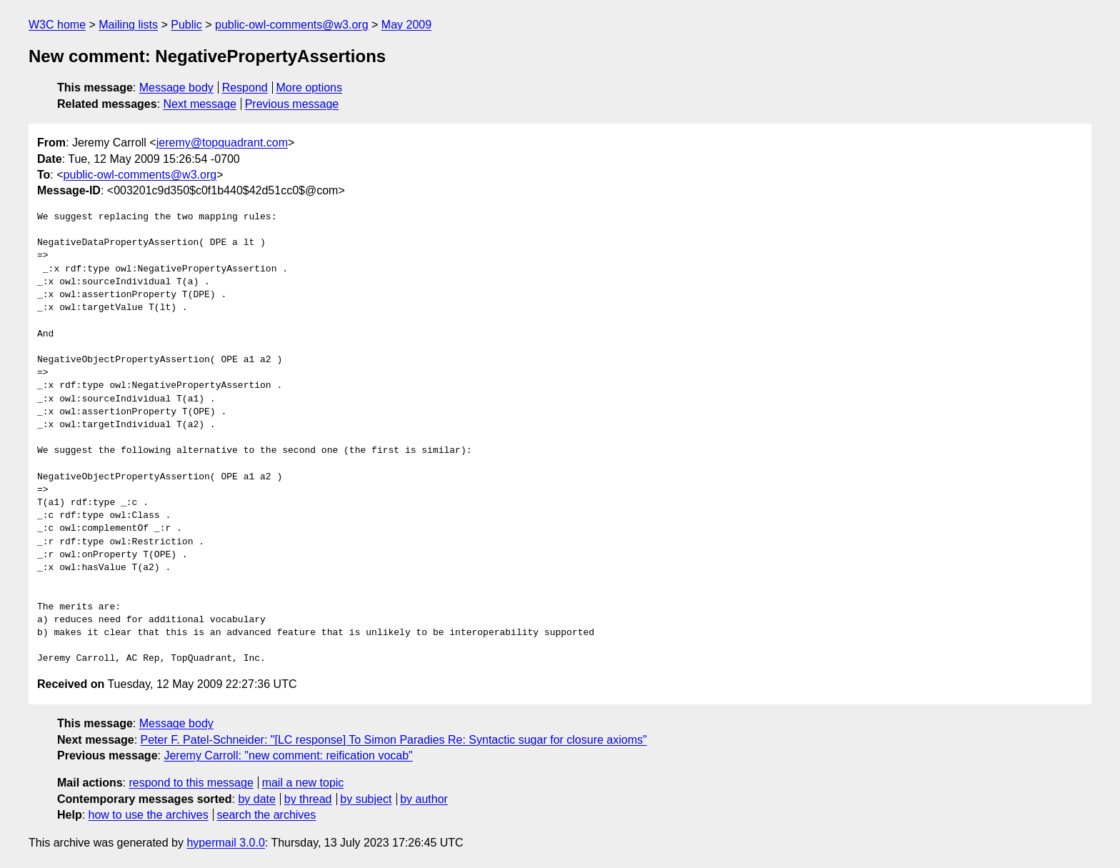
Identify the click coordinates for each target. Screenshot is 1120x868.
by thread (308, 799)
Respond (245, 87)
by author (424, 799)
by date (256, 799)
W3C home (57, 25)
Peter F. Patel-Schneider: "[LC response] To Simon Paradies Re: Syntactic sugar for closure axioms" (394, 740)
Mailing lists (128, 25)
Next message (200, 104)
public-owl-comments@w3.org (292, 25)
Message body (176, 87)
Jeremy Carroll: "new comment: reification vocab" (288, 755)
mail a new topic (303, 783)
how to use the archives (149, 815)
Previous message (292, 104)
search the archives (266, 815)
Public (186, 25)
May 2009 (406, 25)
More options (309, 87)
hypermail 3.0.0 (225, 843)
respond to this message (191, 783)
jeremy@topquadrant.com (222, 142)
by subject (365, 799)
